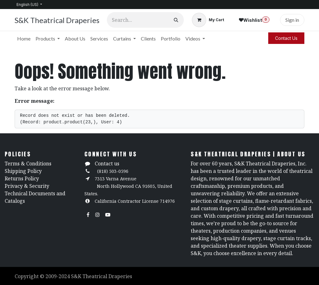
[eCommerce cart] (208, 20)
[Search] (176, 20)
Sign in (292, 20)
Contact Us (286, 38)
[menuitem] (24, 38)
